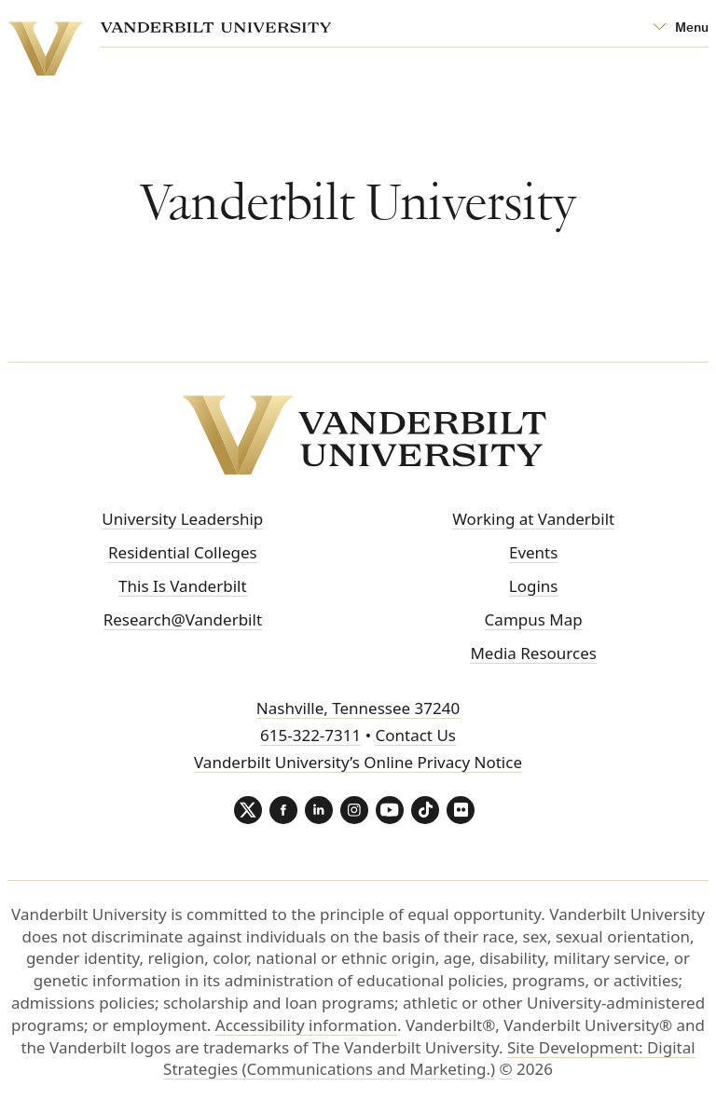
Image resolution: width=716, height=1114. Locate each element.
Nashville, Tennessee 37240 (358, 708)
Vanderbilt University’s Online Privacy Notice (358, 762)
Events (533, 552)
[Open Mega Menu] (681, 28)
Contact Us (415, 735)
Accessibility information (306, 1025)
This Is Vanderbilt (182, 586)
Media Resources (533, 653)
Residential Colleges (182, 552)
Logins (533, 586)
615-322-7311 (310, 735)
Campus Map (534, 619)
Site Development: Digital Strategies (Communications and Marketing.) (429, 1058)
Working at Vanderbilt (533, 518)
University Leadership (182, 518)
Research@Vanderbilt (182, 619)
